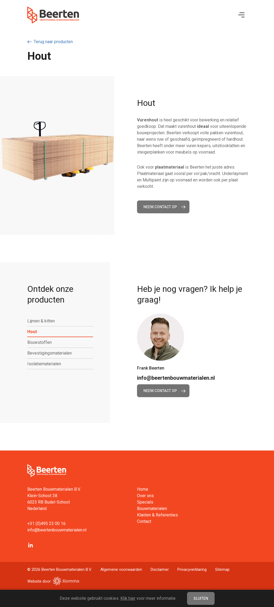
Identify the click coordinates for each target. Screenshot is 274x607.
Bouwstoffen (41, 342)
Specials (145, 502)
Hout (34, 332)
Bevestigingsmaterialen (51, 353)
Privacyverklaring (192, 569)
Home (142, 489)
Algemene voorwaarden (121, 569)
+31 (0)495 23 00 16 (46, 523)
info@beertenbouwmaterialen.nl (176, 378)
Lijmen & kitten (43, 321)
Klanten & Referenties (157, 514)
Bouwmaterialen (152, 508)
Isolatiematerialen (46, 364)
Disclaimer (160, 569)
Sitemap (222, 569)
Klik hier (127, 598)
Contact (144, 521)
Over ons (145, 495)
